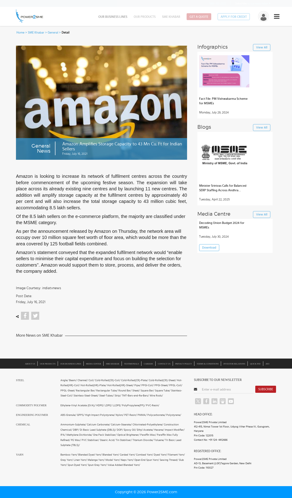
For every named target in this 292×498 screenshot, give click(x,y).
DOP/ (120, 429)
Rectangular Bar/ (86, 390)
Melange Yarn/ (96, 460)
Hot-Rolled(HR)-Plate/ (94, 385)
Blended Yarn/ (110, 454)
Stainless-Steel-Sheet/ (86, 395)
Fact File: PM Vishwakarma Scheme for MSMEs (223, 101)
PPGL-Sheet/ (67, 390)
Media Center (93, 364)
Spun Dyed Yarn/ (77, 465)
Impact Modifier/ (175, 429)
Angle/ (64, 380)
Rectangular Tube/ (107, 390)
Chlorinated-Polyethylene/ (148, 424)
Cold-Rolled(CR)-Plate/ (134, 380)
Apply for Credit (234, 16)
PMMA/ (142, 415)
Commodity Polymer (31, 405)
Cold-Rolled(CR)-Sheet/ (162, 380)
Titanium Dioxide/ (143, 440)
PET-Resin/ (130, 415)
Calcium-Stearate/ (121, 424)
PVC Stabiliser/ (90, 440)
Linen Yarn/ (80, 460)
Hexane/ (159, 429)
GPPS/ (80, 415)
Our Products (145, 16)
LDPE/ (108, 405)
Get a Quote (199, 16)
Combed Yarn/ (144, 454)
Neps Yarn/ (127, 460)
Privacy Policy (183, 364)
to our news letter (252, 3)
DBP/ (76, 429)
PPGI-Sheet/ (161, 385)
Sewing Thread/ (169, 460)
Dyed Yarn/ (160, 454)
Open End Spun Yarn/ (146, 460)
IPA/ (63, 434)
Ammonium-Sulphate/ (73, 424)
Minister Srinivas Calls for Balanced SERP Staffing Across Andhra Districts (222, 188)
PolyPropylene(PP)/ (133, 405)
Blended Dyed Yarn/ (90, 454)
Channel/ (83, 380)
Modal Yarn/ (112, 460)
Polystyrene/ (173, 415)
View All (261, 47)
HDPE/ (100, 405)
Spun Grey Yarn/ (97, 465)
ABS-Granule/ (68, 415)
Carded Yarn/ (127, 454)
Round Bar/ (125, 390)
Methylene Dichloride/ (79, 434)
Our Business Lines (112, 16)
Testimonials (131, 364)
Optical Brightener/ (128, 434)
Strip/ (118, 395)
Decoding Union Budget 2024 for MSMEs (221, 225)
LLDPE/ (117, 405)
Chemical (23, 424)
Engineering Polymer (32, 415)
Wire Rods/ (156, 395)
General (53, 32)
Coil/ (91, 380)
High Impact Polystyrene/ (100, 415)
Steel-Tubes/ (106, 395)
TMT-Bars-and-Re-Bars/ (135, 395)
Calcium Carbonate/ (98, 424)
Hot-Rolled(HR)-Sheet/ (120, 385)
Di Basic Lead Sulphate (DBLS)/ (98, 429)
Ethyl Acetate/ (145, 429)
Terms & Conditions (208, 364)
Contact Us (164, 364)
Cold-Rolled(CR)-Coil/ (107, 380)
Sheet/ (136, 390)
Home (20, 32)
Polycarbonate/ (156, 415)
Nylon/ (120, 415)
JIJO (267, 364)
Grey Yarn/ (66, 460)
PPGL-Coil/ (175, 385)
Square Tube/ (162, 390)
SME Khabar (171, 16)
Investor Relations (234, 364)
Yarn (19, 454)
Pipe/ (137, 385)
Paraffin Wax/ (148, 434)
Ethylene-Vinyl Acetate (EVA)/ (78, 405)
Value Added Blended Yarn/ (123, 465)
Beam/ (73, 380)
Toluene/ (159, 440)
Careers (148, 364)
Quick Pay (255, 364)
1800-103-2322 (214, 3)
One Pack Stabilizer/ (105, 434)
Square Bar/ (147, 390)
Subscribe (265, 389)
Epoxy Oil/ (130, 429)
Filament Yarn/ (176, 454)
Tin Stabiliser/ (124, 440)
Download (209, 247)
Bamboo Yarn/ (69, 454)
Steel (20, 380)
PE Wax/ (76, 440)
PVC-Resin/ (152, 405)
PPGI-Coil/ (147, 385)
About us (30, 364)
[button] (146, 249)
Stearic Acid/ (107, 440)
